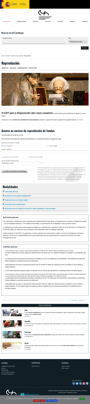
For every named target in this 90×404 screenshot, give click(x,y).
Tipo (69, 38)
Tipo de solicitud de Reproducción (10, 160)
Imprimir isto (82, 300)
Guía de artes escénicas (8, 372)
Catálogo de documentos (8, 366)
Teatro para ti (65, 368)
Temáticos (64, 362)
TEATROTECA (35, 362)
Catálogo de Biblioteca (7, 374)
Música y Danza (21, 21)
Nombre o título (7, 38)
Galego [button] (84, 21)
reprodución (77, 323)
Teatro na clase (65, 366)
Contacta (60, 21)
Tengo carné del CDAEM (36, 157)
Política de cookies (52, 400)
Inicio (2, 56)
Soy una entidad (51, 146)
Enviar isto (74, 300)
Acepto (82, 398)
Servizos (7, 56)
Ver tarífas (80, 120)
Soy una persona (6, 146)
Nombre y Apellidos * (6, 149)
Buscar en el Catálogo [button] (12, 33)
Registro (72, 21)
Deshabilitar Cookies (39, 400)
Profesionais (4, 370)
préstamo (84, 323)
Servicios (35, 21)
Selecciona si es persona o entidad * (10, 142)
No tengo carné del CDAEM (10, 157)
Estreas (3, 368)
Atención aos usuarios (17, 56)
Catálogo (4, 362)
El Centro (48, 21)
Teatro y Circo (6, 21)
